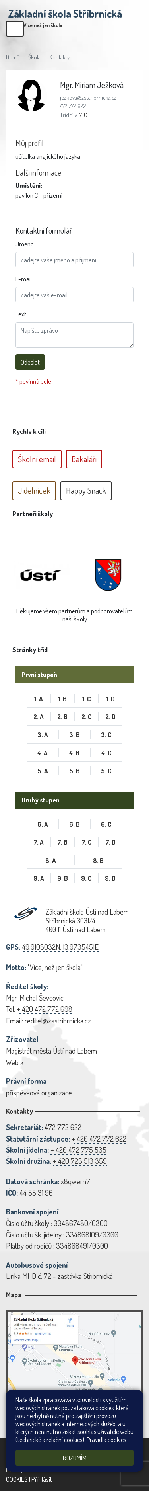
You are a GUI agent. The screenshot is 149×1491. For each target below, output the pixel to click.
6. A (42, 824)
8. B (98, 860)
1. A (38, 699)
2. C (86, 716)
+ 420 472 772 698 (44, 1008)
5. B (74, 771)
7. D (110, 842)
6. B (74, 824)
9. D (110, 878)
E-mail (23, 279)
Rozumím (75, 1458)
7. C (83, 114)
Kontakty (59, 56)
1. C (86, 699)
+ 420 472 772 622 (99, 1138)
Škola (34, 56)
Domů (12, 56)
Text (20, 314)
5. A (42, 771)
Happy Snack (86, 490)
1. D (110, 699)
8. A (50, 860)
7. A (38, 842)
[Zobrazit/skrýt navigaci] (15, 29)
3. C (106, 734)
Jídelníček (34, 490)
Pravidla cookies (106, 1440)
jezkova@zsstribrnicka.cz (88, 97)
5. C (106, 771)
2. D (110, 716)
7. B (62, 842)
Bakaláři (84, 459)
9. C (86, 878)
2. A (38, 716)
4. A (42, 753)
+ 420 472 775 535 (78, 1149)
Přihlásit (41, 1479)
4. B (74, 753)
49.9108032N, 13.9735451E (60, 946)
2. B (62, 716)
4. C (106, 753)
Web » (14, 1062)
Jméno (24, 244)
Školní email (37, 459)
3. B (74, 734)
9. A (38, 878)
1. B (62, 699)
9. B (62, 878)
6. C (106, 824)
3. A (42, 734)
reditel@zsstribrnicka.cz (58, 1020)
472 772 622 (73, 105)
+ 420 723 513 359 (80, 1160)
